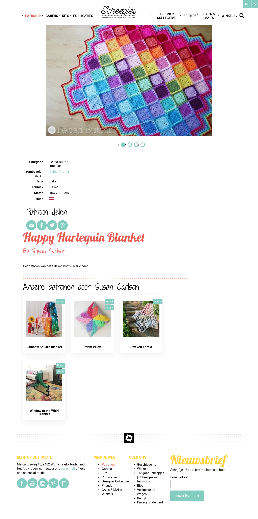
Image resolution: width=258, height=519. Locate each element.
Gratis (109, 307)
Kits (65, 16)
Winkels (228, 16)
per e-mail (68, 469)
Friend (60, 301)
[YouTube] (32, 483)
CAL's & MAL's (209, 16)
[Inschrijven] (187, 496)
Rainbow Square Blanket (44, 347)
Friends (190, 16)
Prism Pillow (93, 347)
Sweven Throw (141, 347)
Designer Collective (166, 16)
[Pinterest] (53, 483)
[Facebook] (22, 483)
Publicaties (83, 16)
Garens (52, 16)
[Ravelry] (64, 483)
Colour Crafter (59, 172)
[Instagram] (43, 483)
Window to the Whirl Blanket (44, 412)
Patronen (33, 16)
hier (75, 266)
